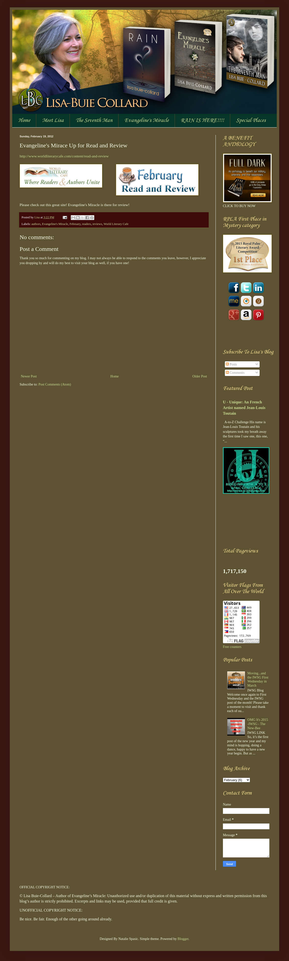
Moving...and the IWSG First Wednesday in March (257, 679)
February (75, 224)
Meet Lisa (53, 120)
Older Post (200, 376)
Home (24, 120)
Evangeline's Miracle (146, 120)
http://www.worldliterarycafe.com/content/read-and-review (64, 156)
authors (35, 224)
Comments (235, 373)
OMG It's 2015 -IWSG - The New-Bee (257, 724)
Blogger (183, 939)
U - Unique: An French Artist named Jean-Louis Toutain (244, 408)
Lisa (37, 217)
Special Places (251, 120)
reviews (97, 224)
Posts (231, 364)
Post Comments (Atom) (54, 384)
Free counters (232, 647)
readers (86, 224)
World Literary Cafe (116, 224)
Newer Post (29, 376)
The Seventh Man (94, 120)
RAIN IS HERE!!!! (202, 120)
